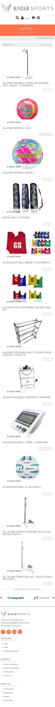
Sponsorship (8, 700)
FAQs (6, 647)
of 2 (44, 45)
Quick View (13, 77)
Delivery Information (11, 651)
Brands (6, 696)
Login (6, 643)
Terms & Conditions (11, 664)
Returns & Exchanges (11, 668)
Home (23, 32)
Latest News (8, 693)
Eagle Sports (18, 620)
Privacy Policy (9, 672)
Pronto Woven (24, 623)
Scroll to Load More (27, 589)
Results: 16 (8, 45)
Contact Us (8, 675)
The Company (9, 689)
